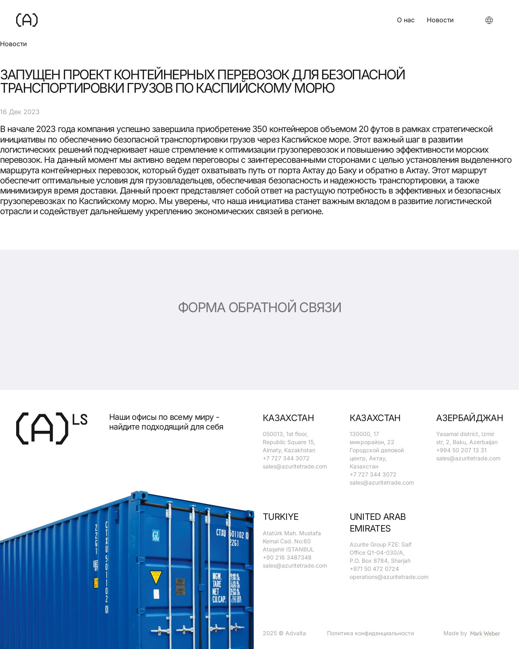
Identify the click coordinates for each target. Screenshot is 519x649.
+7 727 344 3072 (286, 458)
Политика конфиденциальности (370, 633)
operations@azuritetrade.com (389, 576)
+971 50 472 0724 (374, 568)
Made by (473, 635)
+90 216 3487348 (287, 557)
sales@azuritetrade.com (295, 466)
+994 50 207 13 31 (461, 450)
